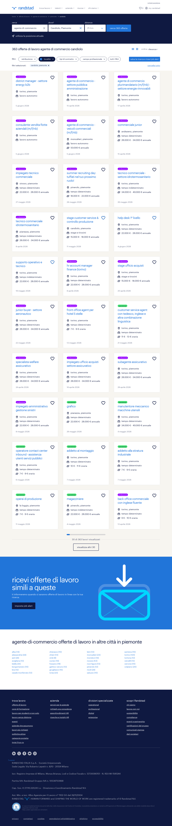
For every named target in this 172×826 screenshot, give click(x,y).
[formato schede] (137, 49)
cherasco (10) (55, 652)
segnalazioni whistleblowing (62, 818)
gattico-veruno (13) (58, 667)
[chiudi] (44, 28)
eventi (15, 721)
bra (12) (15, 670)
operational (93, 705)
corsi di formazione (20, 709)
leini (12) (90, 652)
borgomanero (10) (20, 667)
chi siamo (93, 8)
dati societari (132, 734)
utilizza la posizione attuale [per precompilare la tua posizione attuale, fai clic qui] (29, 36)
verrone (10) (129, 664)
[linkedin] (14, 753)
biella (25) (16, 664)
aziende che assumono (22, 725)
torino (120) (129, 655)
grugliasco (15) (56, 670)
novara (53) (92, 661)
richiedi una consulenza (61, 709)
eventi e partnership (136, 721)
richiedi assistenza (154, 3)
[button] (48, 65)
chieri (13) (53, 655)
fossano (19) (54, 664)
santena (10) (130, 652)
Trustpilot (11, 760)
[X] (19, 753)
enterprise (93, 717)
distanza (88, 22)
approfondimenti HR (59, 713)
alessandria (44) (19, 655)
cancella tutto (154, 65)
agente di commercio (40, 16)
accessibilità (97, 818)
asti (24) (15, 658)
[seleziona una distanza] (95, 28)
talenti (59, 8)
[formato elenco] (133, 49)
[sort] (153, 47)
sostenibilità (132, 713)
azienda (69, 8)
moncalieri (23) (93, 655)
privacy (15, 818)
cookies (41, 818)
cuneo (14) (54, 661)
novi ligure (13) (93, 664)
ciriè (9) (52, 658)
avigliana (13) (18, 661)
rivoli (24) (91, 670)
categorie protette (20, 738)
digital (91, 713)
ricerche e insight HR (59, 717)
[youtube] (30, 753)
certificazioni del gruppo (138, 725)
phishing (83, 818)
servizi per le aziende (59, 705)
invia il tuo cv (18, 742)
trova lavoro (45, 8)
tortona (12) (129, 658)
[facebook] (24, 753)
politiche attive (18, 734)
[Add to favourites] (52, 77)
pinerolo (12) (92, 667)
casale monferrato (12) (22, 673)
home (14, 16)
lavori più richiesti (20, 730)
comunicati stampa (135, 730)
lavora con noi (133, 709)
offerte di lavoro (24, 16)
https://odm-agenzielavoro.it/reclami (34, 809)
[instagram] (35, 753)
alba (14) (15, 652)
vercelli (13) (129, 661)
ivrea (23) (53, 673)
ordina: (144, 49)
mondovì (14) (93, 658)
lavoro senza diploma (21, 717)
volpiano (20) (130, 667)
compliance (132, 717)
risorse (81, 8)
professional (94, 709)
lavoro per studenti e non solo (25, 713)
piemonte (53, 16)
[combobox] (30, 28)
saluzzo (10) (92, 673)
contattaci (28, 818)
